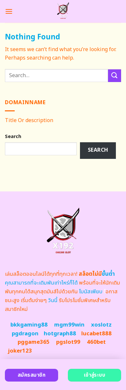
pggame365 (34, 342)
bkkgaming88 (29, 325)
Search (13, 136)
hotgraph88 (60, 333)
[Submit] (114, 75)
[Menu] (9, 11)
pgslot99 (68, 342)
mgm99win (69, 325)
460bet (96, 342)
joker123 (20, 351)
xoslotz (101, 325)
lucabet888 (96, 333)
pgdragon (25, 333)
